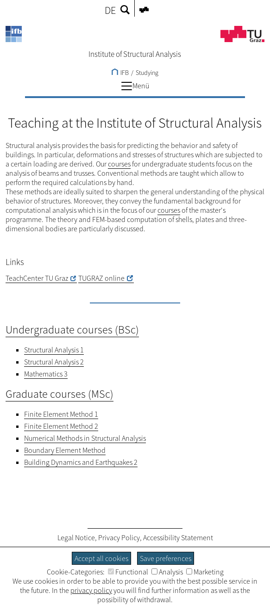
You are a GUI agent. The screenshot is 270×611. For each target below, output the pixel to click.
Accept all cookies (101, 558)
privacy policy (91, 590)
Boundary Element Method (65, 450)
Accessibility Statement (178, 537)
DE (110, 10)
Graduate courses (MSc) (59, 394)
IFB (120, 72)
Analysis (167, 571)
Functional (128, 571)
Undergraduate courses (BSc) (72, 329)
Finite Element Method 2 (61, 426)
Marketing (205, 571)
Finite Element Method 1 (61, 414)
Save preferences (165, 558)
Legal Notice (76, 537)
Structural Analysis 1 (54, 349)
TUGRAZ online (101, 278)
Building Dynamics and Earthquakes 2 (81, 462)
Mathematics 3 (46, 373)
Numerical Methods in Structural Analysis (85, 438)
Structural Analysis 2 (54, 361)
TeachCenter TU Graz (37, 278)
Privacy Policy (119, 537)
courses (119, 163)
